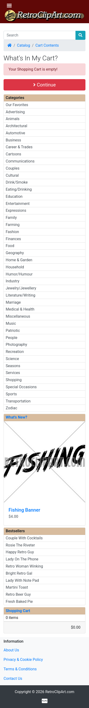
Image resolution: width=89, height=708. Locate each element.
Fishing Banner (24, 510)
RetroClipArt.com (59, 692)
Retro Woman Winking (24, 566)
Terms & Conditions (20, 669)
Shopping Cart (18, 611)
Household (15, 267)
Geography (15, 253)
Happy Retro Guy (20, 552)
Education (14, 196)
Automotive (15, 133)
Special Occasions (21, 387)
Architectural (16, 126)
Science (12, 358)
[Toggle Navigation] (9, 5)
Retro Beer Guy (18, 594)
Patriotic (13, 330)
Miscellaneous (18, 316)
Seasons (13, 366)
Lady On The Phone (22, 559)
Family (11, 217)
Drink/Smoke (17, 182)
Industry (12, 281)
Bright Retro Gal (19, 573)
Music (11, 323)
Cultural (12, 175)
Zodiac (11, 408)
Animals (12, 119)
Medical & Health (20, 309)
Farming (12, 224)
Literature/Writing (20, 295)
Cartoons (13, 154)
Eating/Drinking (19, 189)
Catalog (23, 45)
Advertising (15, 112)
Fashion (12, 232)
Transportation (18, 401)
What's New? (16, 417)
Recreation (15, 351)
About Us (11, 650)
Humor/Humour (19, 274)
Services (13, 372)
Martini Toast (17, 587)
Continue (44, 85)
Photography (16, 344)
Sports (11, 394)
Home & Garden (19, 260)
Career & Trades (19, 147)
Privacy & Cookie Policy (23, 659)
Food (10, 246)
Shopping (14, 380)
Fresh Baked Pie (19, 601)
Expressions (16, 210)
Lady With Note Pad (22, 580)
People (11, 337)
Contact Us (13, 678)
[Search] (40, 35)
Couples (12, 168)
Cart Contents (47, 45)
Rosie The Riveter (20, 545)
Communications (20, 161)
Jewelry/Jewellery (21, 288)
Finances (13, 239)
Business (13, 140)
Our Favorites (17, 105)
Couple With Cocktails (24, 538)
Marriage (13, 302)
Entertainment (18, 203)
